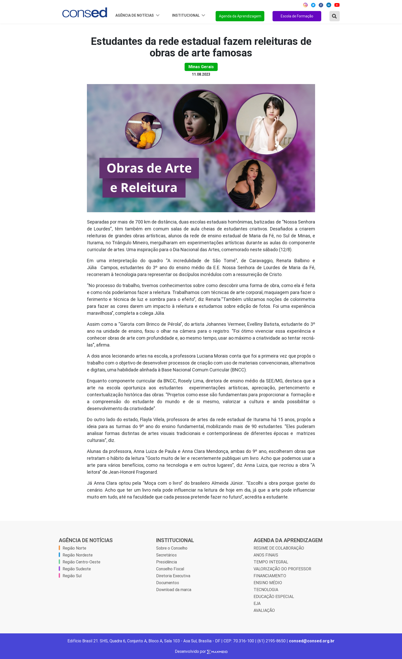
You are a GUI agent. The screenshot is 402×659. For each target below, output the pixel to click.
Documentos (167, 582)
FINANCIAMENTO (270, 575)
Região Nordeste (78, 554)
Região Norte (74, 548)
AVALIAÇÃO (264, 610)
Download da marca (173, 589)
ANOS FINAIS (266, 554)
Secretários (166, 554)
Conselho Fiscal (170, 568)
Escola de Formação (297, 16)
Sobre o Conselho (171, 548)
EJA (257, 603)
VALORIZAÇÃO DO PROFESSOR (282, 568)
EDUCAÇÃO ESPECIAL (274, 596)
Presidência (166, 561)
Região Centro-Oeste (81, 561)
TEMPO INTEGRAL (271, 561)
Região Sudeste (77, 568)
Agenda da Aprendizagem (240, 16)
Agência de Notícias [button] (135, 15)
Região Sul (72, 575)
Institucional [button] (186, 15)
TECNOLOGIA (266, 589)
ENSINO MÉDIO (268, 582)
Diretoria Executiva (173, 575)
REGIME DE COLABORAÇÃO (279, 548)
